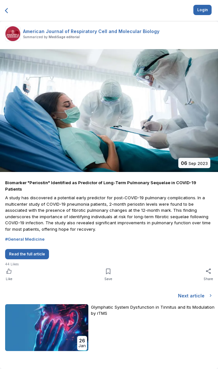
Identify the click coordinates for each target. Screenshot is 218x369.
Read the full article (27, 254)
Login (202, 9)
